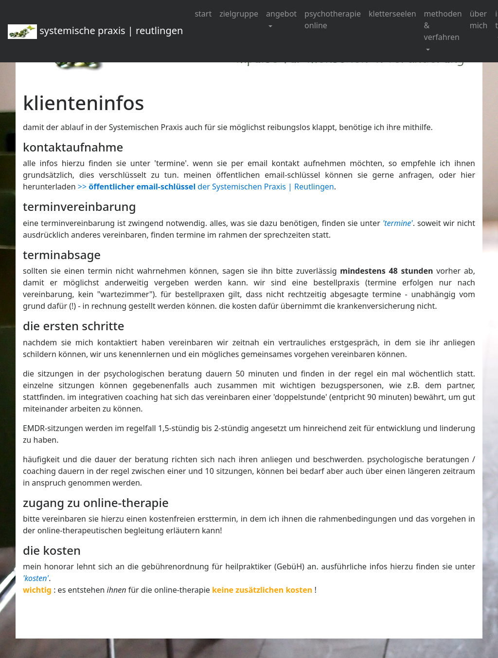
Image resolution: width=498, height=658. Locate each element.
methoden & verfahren (443, 25)
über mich (479, 19)
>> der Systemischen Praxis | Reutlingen (206, 186)
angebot (281, 13)
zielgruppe (238, 13)
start (203, 13)
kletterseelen (392, 13)
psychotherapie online (332, 19)
